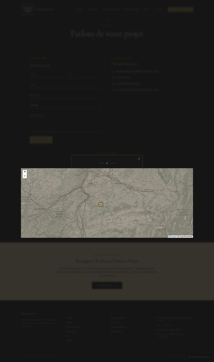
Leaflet (173, 236)
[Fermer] (138, 159)
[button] (101, 204)
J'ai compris (107, 198)
